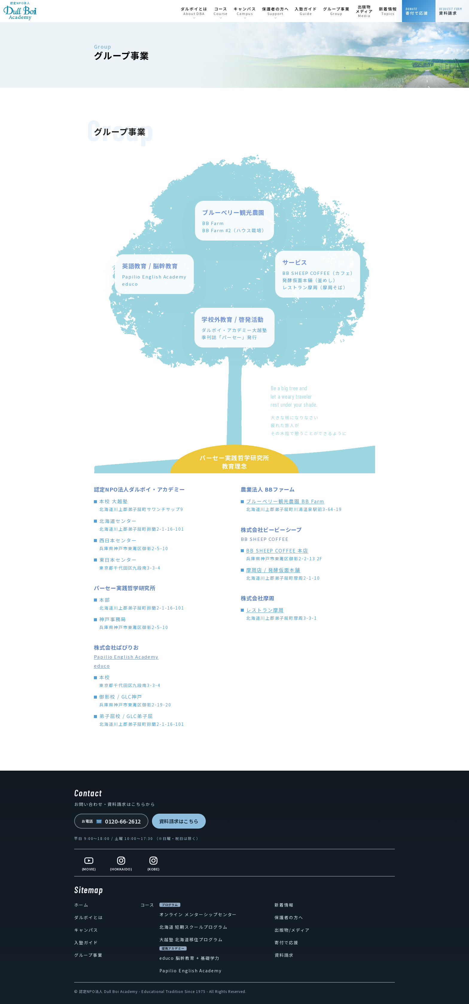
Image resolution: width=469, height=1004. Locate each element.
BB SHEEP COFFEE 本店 (277, 550)
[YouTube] (88, 862)
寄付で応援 (287, 942)
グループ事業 (88, 955)
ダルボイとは (88, 917)
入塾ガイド (86, 942)
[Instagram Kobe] (153, 862)
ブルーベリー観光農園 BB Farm (285, 501)
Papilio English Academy (126, 656)
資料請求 (284, 955)
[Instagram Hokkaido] (121, 862)
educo (102, 665)
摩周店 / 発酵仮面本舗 (273, 569)
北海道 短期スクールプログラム (193, 927)
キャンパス (86, 930)
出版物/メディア (292, 930)
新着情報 (284, 905)
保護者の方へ (289, 917)
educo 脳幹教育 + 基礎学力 (189, 958)
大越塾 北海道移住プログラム (191, 939)
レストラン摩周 (265, 609)
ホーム (81, 905)
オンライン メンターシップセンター (198, 914)
